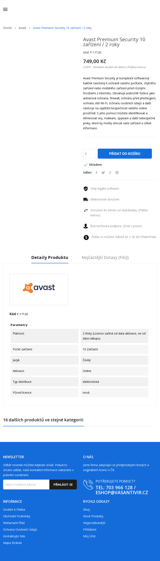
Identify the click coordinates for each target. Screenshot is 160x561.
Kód (13, 314)
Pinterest (117, 172)
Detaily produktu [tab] (49, 257)
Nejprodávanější (94, 523)
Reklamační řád (14, 523)
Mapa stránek (12, 543)
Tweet (103, 172)
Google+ (110, 172)
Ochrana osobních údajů (20, 529)
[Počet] (89, 154)
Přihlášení (89, 529)
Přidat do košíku (124, 153)
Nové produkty (93, 516)
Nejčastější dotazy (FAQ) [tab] (105, 257)
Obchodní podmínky (16, 516)
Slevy (86, 509)
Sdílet (96, 172)
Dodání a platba (14, 509)
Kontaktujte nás (14, 536)
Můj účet (89, 536)
